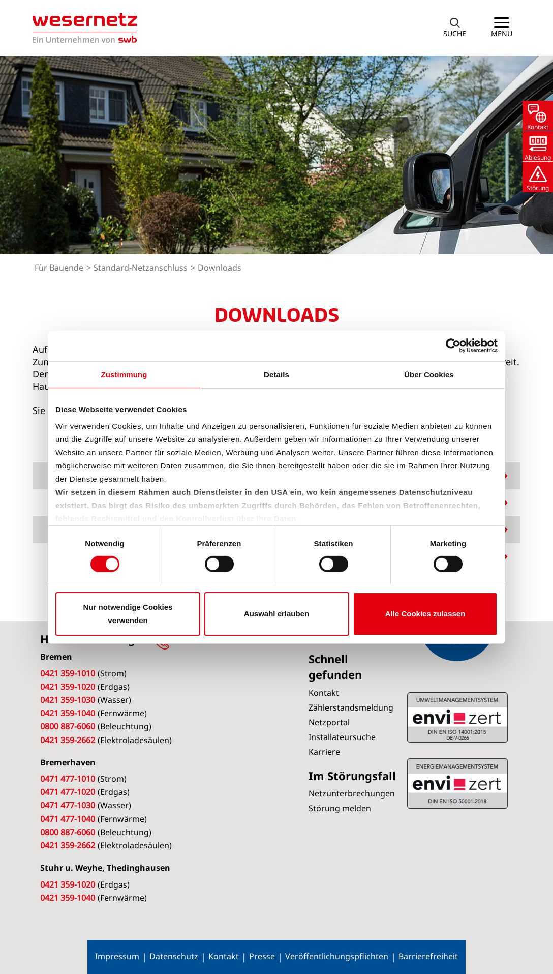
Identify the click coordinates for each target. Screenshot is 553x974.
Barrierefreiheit (428, 956)
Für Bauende (60, 267)
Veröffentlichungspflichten (336, 956)
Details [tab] (276, 374)
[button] (455, 28)
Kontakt (223, 956)
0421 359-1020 (67, 686)
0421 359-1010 (67, 673)
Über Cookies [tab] (429, 374)
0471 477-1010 (67, 778)
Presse (262, 956)
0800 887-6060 (67, 726)
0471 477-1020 (67, 792)
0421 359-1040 (67, 713)
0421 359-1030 (67, 699)
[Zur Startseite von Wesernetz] (85, 28)
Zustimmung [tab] (124, 374)
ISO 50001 (457, 717)
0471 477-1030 (67, 805)
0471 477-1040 (67, 818)
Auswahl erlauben (276, 613)
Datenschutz (173, 956)
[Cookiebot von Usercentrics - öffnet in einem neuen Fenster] (453, 345)
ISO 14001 (457, 783)
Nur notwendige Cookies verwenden (128, 614)
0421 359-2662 (67, 740)
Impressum (117, 956)
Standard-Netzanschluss (142, 267)
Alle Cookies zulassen (425, 613)
